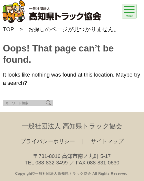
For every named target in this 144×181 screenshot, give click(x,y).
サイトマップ (107, 141)
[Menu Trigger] (129, 11)
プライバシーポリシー (47, 141)
